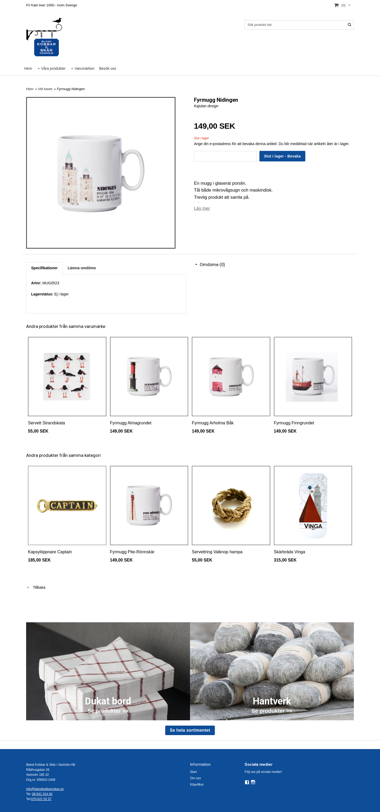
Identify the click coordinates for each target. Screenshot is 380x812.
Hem (28, 68)
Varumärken (84, 68)
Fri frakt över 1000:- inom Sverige (51, 5)
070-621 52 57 (41, 799)
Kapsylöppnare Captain (50, 552)
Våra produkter (53, 68)
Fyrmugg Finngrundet (294, 423)
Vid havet (45, 89)
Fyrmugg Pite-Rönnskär (132, 552)
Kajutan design (206, 106)
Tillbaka (35, 587)
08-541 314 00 (42, 794)
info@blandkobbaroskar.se (45, 789)
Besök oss (107, 68)
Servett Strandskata (46, 423)
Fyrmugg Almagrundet (130, 423)
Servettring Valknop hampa (217, 552)
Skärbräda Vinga (289, 552)
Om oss (195, 778)
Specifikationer (44, 268)
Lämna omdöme (82, 268)
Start (193, 772)
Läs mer (202, 208)
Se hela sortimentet (190, 730)
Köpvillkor (197, 784)
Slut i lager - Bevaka (282, 156)
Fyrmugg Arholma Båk (213, 423)
